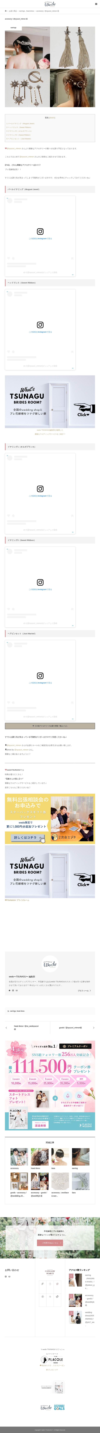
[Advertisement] (50, 927)
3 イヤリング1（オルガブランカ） (19, 131)
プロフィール (83, 991)
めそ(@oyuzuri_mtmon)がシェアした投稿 (40, 272)
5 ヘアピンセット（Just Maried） (19, 139)
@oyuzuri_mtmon (14, 148)
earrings (13, 1011)
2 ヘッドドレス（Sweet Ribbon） (19, 127)
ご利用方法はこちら (50, 1243)
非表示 (52, 118)
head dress (20, 1011)
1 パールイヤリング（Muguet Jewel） (20, 124)
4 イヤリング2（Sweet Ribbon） (18, 135)
